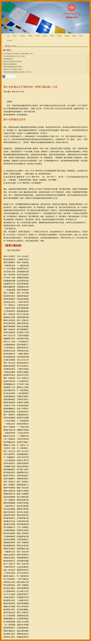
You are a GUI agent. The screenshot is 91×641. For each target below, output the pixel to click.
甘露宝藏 (67, 36)
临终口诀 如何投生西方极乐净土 (13, 61)
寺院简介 (14, 36)
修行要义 (45, 36)
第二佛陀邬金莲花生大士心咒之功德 (14, 56)
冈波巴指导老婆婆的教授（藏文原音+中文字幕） (18, 72)
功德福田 (74, 36)
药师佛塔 (30, 36)
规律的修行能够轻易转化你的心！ (13, 67)
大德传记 (52, 36)
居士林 (80, 36)
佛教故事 (59, 36)
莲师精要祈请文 (8, 59)
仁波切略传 (22, 36)
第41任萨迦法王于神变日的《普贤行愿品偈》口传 (18, 53)
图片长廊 (9, 40)
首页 (8, 36)
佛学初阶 (37, 36)
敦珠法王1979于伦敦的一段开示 (13, 69)
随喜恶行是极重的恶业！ (11, 64)
